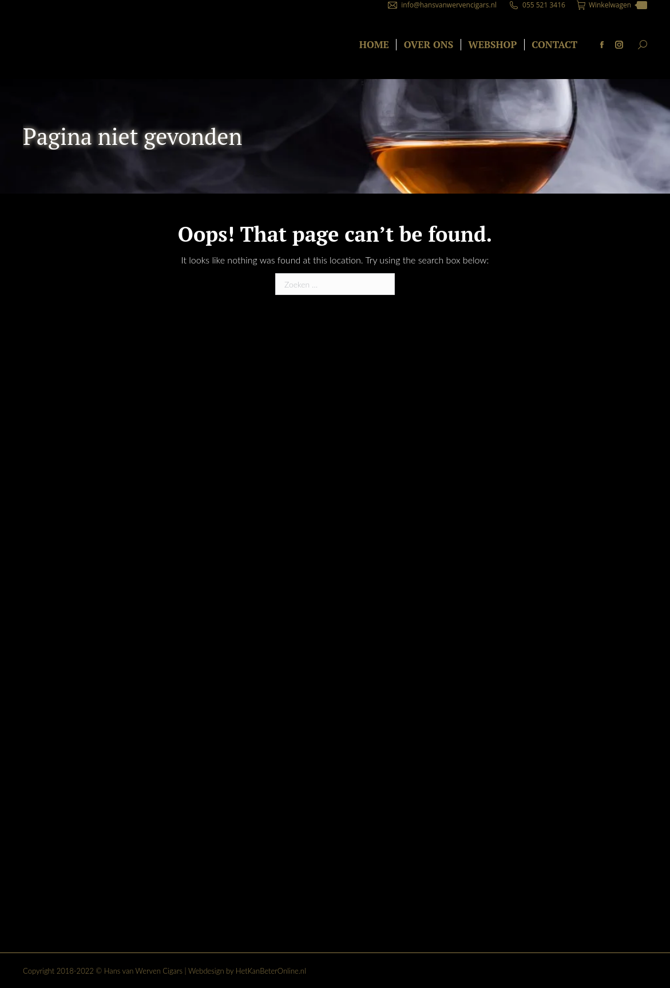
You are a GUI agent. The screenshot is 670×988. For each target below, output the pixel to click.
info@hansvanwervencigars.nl (449, 5)
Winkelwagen (612, 5)
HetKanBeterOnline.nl (271, 970)
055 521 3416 (543, 5)
